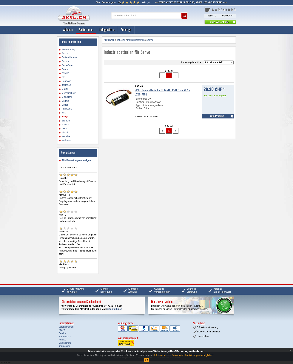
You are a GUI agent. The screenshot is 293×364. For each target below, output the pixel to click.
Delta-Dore (67, 65)
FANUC (65, 73)
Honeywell (67, 81)
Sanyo (65, 116)
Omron (65, 105)
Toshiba (65, 124)
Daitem (65, 61)
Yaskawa (66, 140)
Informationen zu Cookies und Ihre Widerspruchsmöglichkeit (184, 355)
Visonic (65, 132)
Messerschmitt (69, 93)
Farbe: (139, 108)
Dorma (65, 69)
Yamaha (66, 136)
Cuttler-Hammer (70, 57)
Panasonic (67, 108)
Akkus (68, 29)
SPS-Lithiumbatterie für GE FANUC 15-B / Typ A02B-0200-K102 (162, 92)
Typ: (138, 105)
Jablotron (66, 85)
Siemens (66, 120)
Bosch (65, 53)
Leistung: (140, 102)
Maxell (65, 89)
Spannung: (141, 99)
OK (146, 360)
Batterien (86, 29)
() (108, 2)
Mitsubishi (67, 97)
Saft (64, 112)
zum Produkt (217, 116)
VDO (64, 128)
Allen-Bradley (68, 49)
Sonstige (126, 29)
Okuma (65, 101)
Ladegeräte (107, 29)
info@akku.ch (114, 309)
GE (63, 77)
